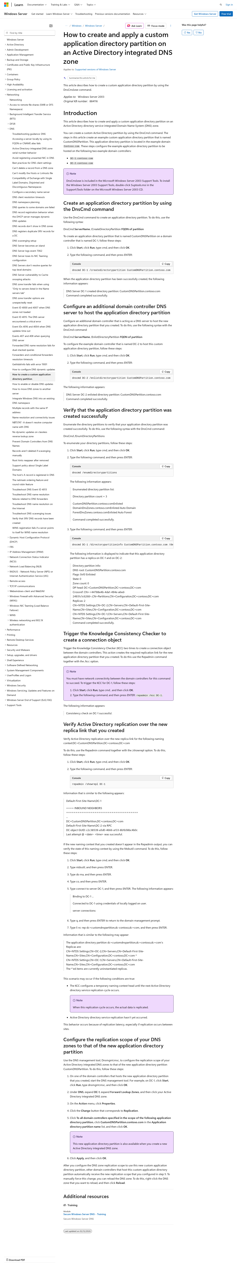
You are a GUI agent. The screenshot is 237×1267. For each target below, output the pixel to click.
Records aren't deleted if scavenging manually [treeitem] (31, 453)
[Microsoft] (6, 4)
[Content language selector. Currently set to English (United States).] (20, 1248)
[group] (122, 545)
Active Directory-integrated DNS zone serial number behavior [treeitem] (32, 150)
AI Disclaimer (11, 1256)
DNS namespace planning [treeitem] (26, 202)
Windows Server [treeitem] (15, 39)
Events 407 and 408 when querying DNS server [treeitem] (31, 338)
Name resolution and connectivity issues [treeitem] (33, 417)
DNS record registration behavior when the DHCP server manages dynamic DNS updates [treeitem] (33, 217)
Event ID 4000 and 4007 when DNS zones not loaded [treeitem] (31, 310)
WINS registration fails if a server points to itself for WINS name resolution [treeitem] (33, 530)
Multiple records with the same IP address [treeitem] (30, 410)
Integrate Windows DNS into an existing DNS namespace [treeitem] (33, 400)
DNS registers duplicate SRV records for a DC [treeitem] (33, 233)
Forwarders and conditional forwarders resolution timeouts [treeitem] (32, 357)
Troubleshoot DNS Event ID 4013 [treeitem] (29, 489)
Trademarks (142, 1256)
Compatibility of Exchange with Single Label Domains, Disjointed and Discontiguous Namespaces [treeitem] (32, 182)
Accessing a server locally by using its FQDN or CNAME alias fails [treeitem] (32, 141)
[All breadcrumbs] (66, 25)
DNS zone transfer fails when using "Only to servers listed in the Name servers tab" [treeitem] (30, 289)
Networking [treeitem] (16, 99)
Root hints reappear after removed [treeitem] (30, 460)
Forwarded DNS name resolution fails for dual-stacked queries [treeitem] (33, 347)
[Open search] (220, 5)
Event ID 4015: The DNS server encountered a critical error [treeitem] (28, 319)
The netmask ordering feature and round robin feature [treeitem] (30, 482)
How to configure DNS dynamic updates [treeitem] (33, 369)
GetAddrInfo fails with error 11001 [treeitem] (29, 364)
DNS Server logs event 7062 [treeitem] (27, 250)
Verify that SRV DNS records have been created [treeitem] (33, 520)
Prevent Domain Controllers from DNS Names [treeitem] (32, 443)
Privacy (75, 1256)
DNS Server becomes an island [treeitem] (28, 245)
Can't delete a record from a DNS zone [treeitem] (32, 168)
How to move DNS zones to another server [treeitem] (31, 391)
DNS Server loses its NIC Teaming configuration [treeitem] (30, 258)
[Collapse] (51, 26)
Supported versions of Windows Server (95, 69)
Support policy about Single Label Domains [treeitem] (30, 467)
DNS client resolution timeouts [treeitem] (28, 197)
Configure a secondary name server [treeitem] (31, 192)
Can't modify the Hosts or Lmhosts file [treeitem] (32, 173)
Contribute (61, 1256)
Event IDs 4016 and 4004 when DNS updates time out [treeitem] (31, 329)
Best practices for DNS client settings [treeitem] (31, 162)
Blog (47, 1256)
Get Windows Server (205, 13)
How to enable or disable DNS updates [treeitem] (32, 384)
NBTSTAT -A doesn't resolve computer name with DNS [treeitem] (32, 424)
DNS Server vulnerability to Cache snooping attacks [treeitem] (30, 277)
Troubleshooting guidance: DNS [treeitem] (29, 133)
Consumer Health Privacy (98, 1256)
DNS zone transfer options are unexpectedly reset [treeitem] (28, 300)
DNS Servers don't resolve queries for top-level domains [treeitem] (32, 267)
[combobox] (29, 33)
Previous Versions (31, 1256)
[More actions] (171, 25)
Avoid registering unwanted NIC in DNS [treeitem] (33, 157)
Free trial (226, 13)
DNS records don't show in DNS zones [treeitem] (32, 226)
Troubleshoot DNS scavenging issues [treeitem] (31, 513)
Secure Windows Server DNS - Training (84, 1214)
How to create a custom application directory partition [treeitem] (31, 376)
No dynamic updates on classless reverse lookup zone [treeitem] (29, 434)
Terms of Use (125, 1256)
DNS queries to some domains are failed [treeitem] (33, 207)
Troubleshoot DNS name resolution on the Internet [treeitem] (32, 506)
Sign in (229, 4)
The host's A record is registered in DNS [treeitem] (33, 474)
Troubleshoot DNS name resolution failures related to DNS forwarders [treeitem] (30, 496)
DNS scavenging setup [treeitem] (24, 240)
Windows (76, 25)
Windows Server (93, 25)
